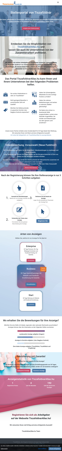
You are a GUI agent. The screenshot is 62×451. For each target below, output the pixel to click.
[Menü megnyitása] (58, 2)
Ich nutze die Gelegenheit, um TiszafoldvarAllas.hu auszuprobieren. (30, 135)
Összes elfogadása (55, 448)
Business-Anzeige (38, 370)
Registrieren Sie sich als (24, 414)
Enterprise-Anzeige (23, 370)
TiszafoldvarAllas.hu (28, 46)
